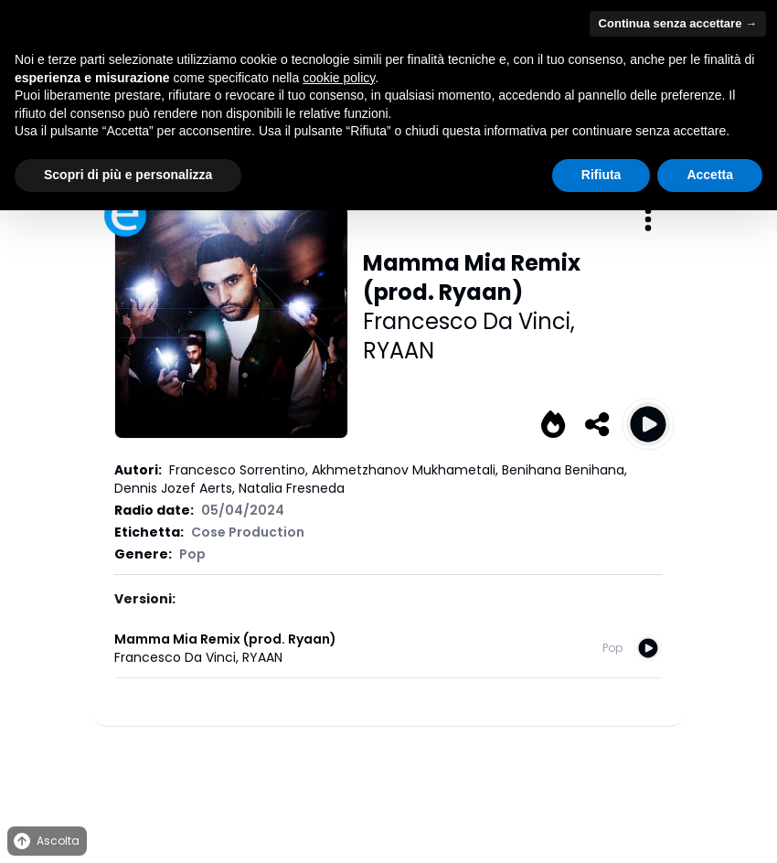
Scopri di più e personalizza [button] (128, 174)
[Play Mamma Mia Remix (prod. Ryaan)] (648, 424)
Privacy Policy (307, 769)
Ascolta (45, 841)
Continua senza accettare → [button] (678, 23)
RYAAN (398, 351)
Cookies (375, 769)
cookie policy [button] (339, 77)
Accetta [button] (710, 174)
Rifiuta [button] (601, 174)
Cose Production (247, 532)
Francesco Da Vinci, (469, 321)
